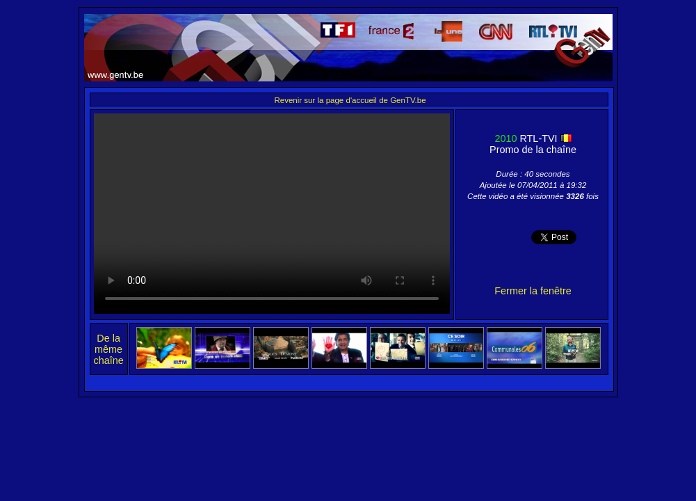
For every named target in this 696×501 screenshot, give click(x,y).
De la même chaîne (109, 349)
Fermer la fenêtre (532, 290)
